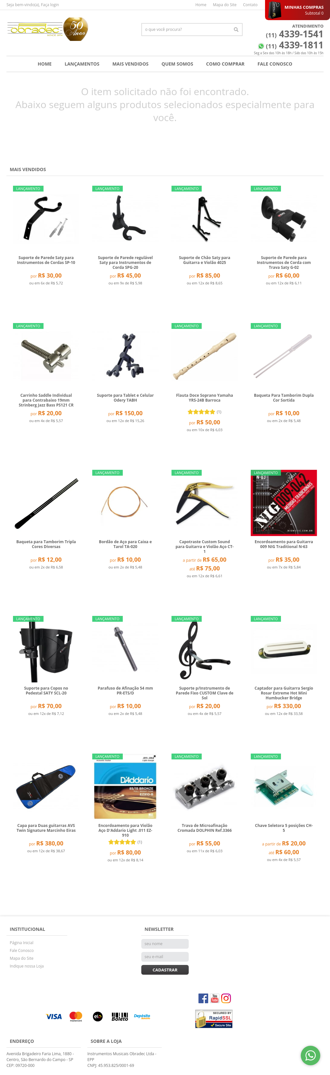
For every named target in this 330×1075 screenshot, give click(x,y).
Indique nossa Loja (27, 966)
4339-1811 (295, 45)
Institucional (27, 929)
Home (200, 4)
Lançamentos (82, 64)
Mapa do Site (224, 4)
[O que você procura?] (236, 29)
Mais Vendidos (130, 64)
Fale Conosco (275, 64)
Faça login (50, 4)
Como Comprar (225, 64)
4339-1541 (295, 34)
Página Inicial (21, 942)
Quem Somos (177, 64)
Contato (250, 4)
